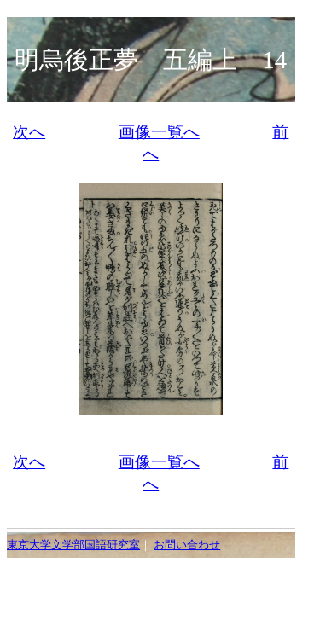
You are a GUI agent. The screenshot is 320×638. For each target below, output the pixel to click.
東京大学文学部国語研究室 (73, 545)
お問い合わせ (187, 545)
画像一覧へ (159, 132)
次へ (29, 132)
